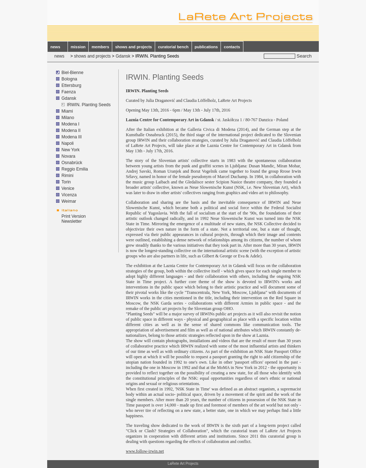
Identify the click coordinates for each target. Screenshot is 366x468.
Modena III (71, 136)
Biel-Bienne (72, 72)
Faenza (68, 91)
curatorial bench (173, 47)
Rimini (67, 175)
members (100, 47)
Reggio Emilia (74, 169)
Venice (67, 188)
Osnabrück (71, 162)
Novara (68, 156)
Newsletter (71, 221)
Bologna (69, 79)
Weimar (68, 201)
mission (78, 47)
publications (206, 47)
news (57, 47)
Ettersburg (71, 85)
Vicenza (68, 194)
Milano (67, 117)
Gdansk (122, 56)
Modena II (70, 130)
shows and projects (133, 47)
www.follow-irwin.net (145, 451)
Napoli (67, 143)
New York (70, 149)
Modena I (70, 124)
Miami (67, 111)
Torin (66, 181)
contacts (232, 47)
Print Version (73, 216)
